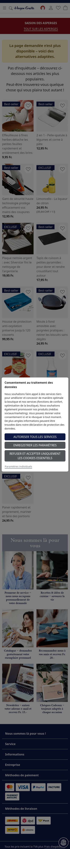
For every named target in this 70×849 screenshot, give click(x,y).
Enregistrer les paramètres (35, 445)
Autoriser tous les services (35, 437)
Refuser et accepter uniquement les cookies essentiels (35, 456)
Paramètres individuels (18, 466)
